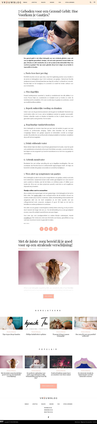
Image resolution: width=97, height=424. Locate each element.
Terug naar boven (47, 386)
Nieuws (52, 2)
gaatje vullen (38, 195)
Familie (25, 2)
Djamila (42, 18)
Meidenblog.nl (48, 409)
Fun (60, 2)
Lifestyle (34, 2)
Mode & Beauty (22, 18)
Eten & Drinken (69, 2)
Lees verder (48, 296)
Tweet (46, 229)
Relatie (43, 2)
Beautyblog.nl (48, 412)
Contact (95, 422)
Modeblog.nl (48, 407)
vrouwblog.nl (27, 218)
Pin (51, 229)
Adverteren (77, 422)
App (55, 229)
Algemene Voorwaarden (86, 422)
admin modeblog (44, 248)
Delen (42, 229)
